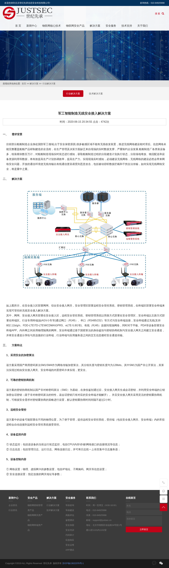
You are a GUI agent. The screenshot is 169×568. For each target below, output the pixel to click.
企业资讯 (13, 505)
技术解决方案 (96, 93)
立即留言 (144, 529)
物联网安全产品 (75, 25)
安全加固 (70, 525)
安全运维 (70, 545)
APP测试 (70, 550)
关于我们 (142, 25)
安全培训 (70, 530)
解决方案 (95, 25)
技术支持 (126, 25)
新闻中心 (31, 25)
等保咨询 (70, 505)
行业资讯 (13, 510)
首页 (24, 83)
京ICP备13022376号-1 (73, 563)
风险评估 (70, 515)
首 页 (18, 25)
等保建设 (70, 510)
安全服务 (111, 25)
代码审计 (70, 535)
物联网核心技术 (51, 25)
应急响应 (70, 540)
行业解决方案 (49, 83)
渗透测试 (70, 520)
